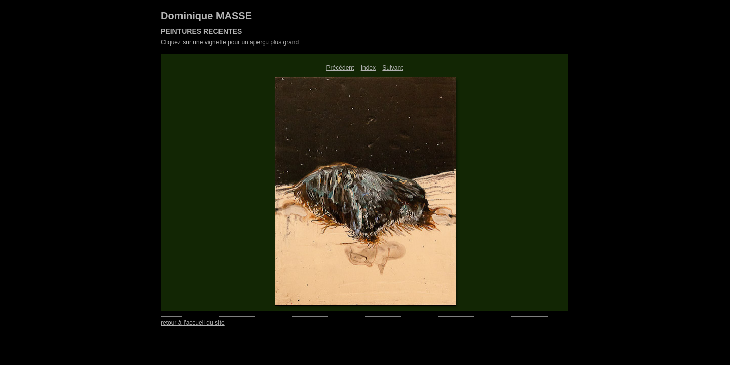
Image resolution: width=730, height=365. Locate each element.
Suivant (392, 67)
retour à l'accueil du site (193, 322)
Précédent (340, 67)
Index (368, 67)
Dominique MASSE (206, 15)
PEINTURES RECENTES (201, 31)
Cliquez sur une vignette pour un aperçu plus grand (230, 42)
